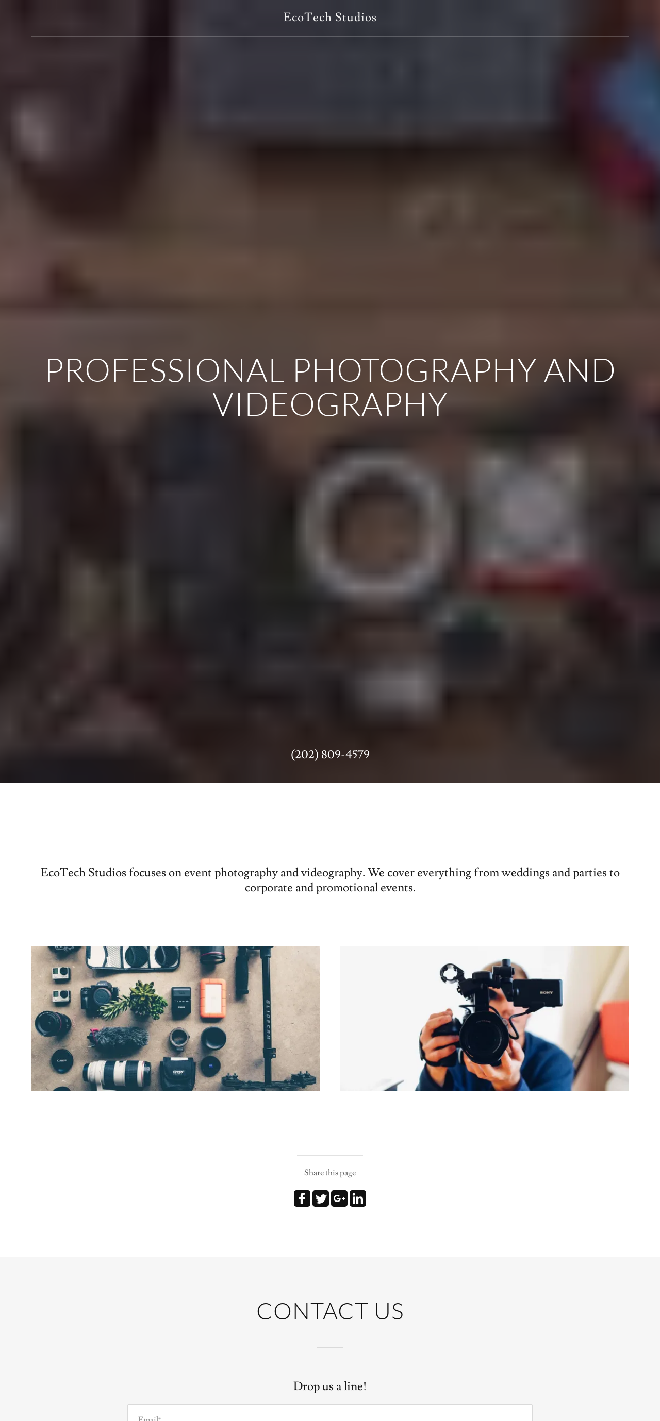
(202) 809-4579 (330, 755)
